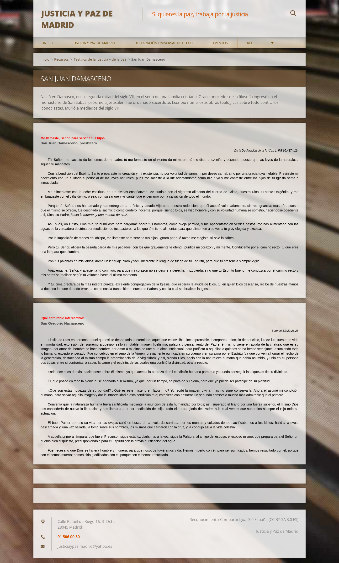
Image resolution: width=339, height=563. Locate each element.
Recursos (61, 64)
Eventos (220, 47)
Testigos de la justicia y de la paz (100, 64)
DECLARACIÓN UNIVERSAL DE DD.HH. (164, 47)
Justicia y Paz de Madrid (94, 47)
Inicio (48, 47)
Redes (252, 47)
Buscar (293, 14)
